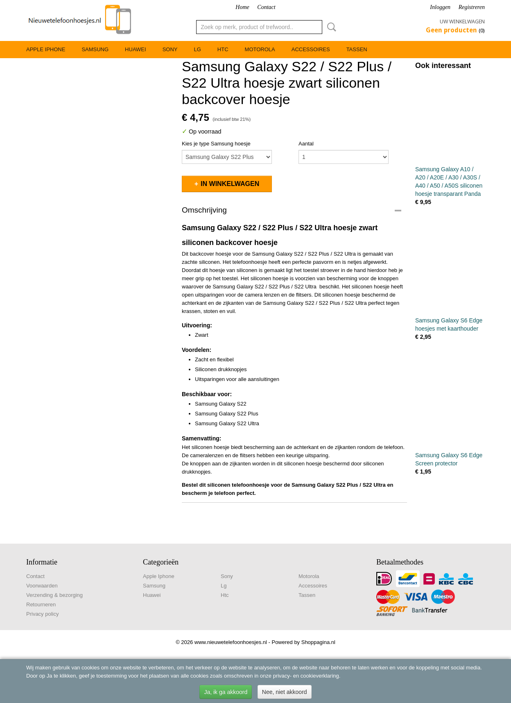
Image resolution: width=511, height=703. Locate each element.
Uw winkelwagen (462, 21)
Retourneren (41, 604)
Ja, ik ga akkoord (225, 692)
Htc (222, 49)
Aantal (306, 144)
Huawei (135, 49)
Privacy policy (42, 614)
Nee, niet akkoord (284, 692)
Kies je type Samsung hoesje (216, 144)
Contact (266, 7)
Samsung (95, 49)
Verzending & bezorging (54, 595)
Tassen (356, 49)
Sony (170, 49)
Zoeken (330, 27)
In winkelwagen (230, 183)
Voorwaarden (42, 586)
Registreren (472, 7)
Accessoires (311, 49)
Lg (197, 49)
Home (242, 7)
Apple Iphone (45, 49)
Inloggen (440, 7)
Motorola (260, 49)
